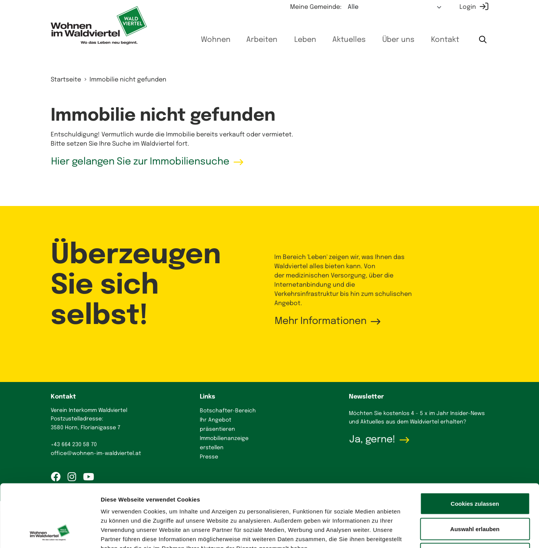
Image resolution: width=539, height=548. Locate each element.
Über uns (398, 40)
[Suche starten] (483, 40)
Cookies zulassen (475, 447)
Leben (305, 40)
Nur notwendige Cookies (475, 497)
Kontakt (445, 40)
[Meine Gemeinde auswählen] (395, 7)
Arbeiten (261, 40)
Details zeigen (408, 533)
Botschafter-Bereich (228, 410)
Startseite (66, 79)
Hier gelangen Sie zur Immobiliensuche (140, 162)
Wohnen (216, 40)
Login (467, 7)
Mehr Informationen (321, 321)
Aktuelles (349, 40)
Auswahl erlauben (474, 472)
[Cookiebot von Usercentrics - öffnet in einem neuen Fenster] (49, 533)
